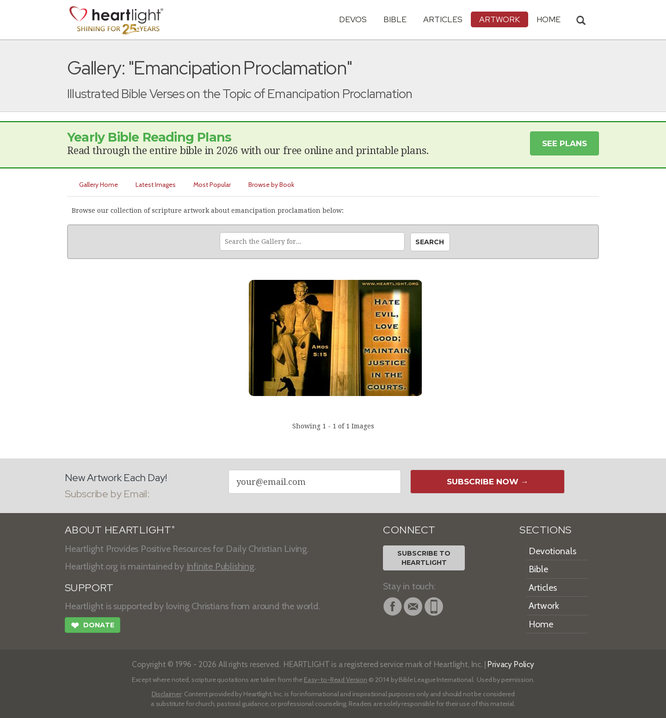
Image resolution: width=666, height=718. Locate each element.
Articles (442, 19)
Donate (92, 626)
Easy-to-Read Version (335, 679)
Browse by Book (271, 184)
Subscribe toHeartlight (423, 558)
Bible (395, 19)
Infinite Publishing (220, 566)
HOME (548, 19)
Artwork (499, 19)
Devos (353, 19)
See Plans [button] (564, 143)
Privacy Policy (510, 664)
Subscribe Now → (488, 481)
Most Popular (212, 184)
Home (541, 624)
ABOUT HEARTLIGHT (120, 530)
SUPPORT (89, 587)
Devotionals (552, 551)
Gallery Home (98, 184)
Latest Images (156, 184)
